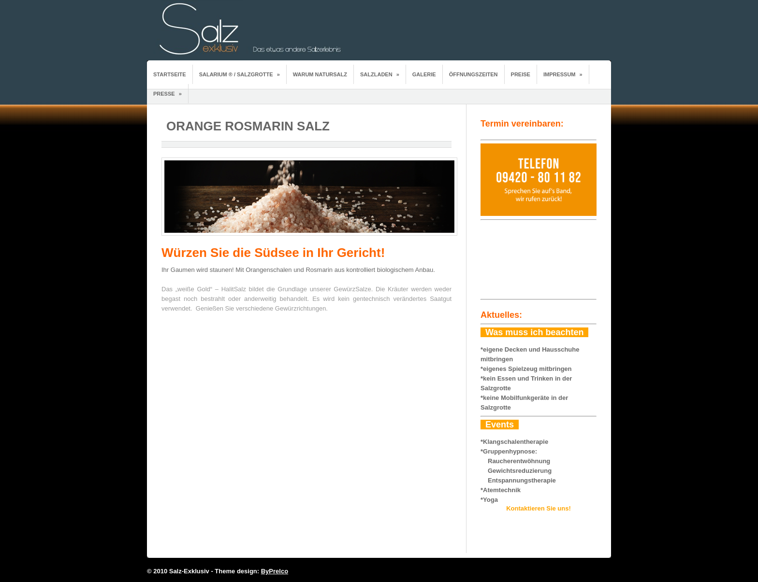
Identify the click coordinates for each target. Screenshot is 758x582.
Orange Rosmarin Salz (248, 126)
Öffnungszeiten (473, 74)
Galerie (424, 74)
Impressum (563, 74)
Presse (167, 94)
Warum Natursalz (320, 74)
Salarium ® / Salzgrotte (239, 74)
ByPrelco (274, 571)
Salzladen (379, 74)
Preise (520, 74)
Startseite (169, 74)
